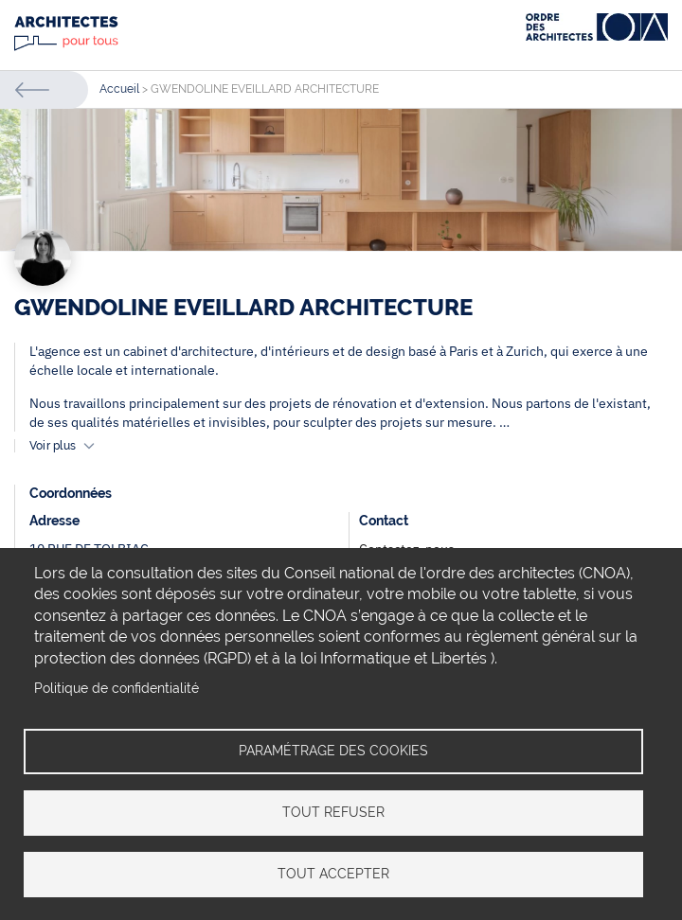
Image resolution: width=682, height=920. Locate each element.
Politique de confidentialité (116, 688)
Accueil (119, 89)
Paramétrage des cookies (333, 750)
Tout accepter (333, 873)
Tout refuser (333, 812)
